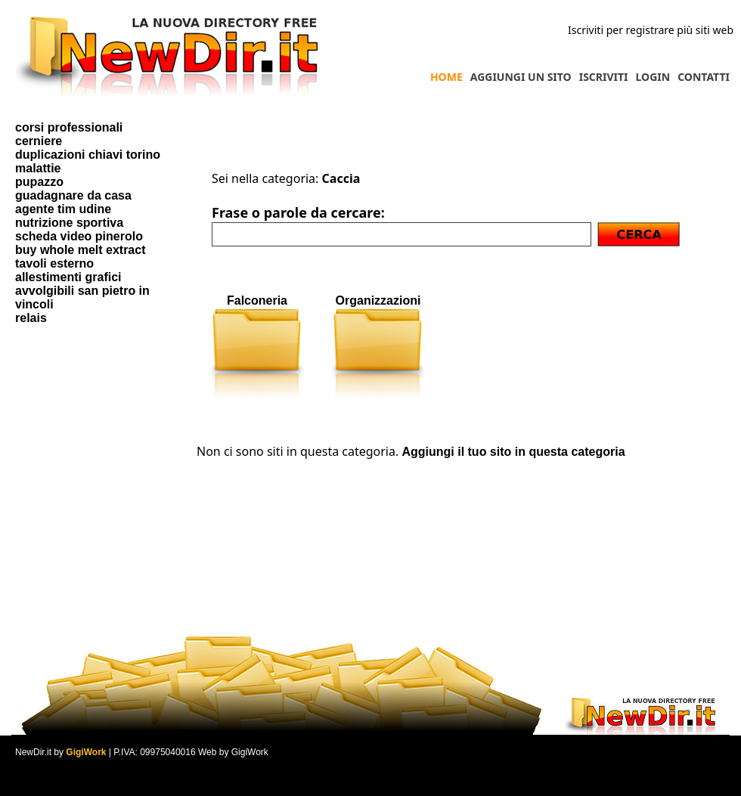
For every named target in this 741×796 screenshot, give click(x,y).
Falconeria (257, 300)
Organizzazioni (378, 300)
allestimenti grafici (68, 277)
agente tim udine (63, 209)
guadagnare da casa (73, 195)
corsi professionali (68, 127)
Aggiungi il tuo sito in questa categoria (513, 451)
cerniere (38, 141)
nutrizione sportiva (69, 222)
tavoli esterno (54, 263)
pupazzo (39, 181)
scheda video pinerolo (79, 236)
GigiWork (86, 752)
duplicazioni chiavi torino (87, 154)
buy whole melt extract (80, 249)
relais (31, 317)
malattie (37, 168)
